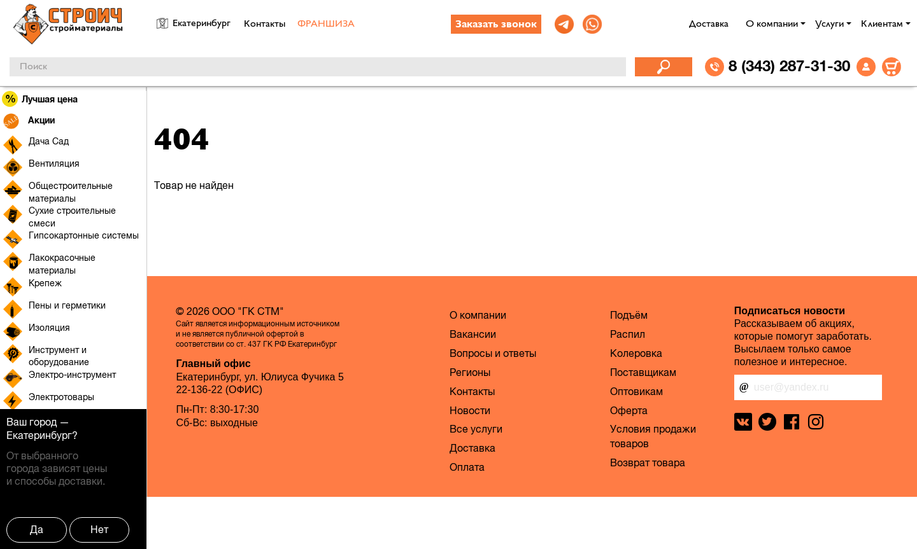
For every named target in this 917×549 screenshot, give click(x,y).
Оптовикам (636, 391)
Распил (627, 334)
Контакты (264, 24)
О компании (772, 24)
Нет (99, 529)
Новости (470, 410)
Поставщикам (643, 372)
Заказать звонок (496, 25)
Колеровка (636, 353)
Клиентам (882, 24)
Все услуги (476, 428)
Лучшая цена (40, 99)
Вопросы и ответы (493, 353)
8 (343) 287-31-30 (789, 65)
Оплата (467, 467)
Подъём (629, 315)
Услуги (829, 24)
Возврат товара (647, 462)
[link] (564, 24)
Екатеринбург (39, 435)
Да (36, 529)
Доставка (709, 24)
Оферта (629, 410)
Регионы (470, 372)
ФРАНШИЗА (326, 24)
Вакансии (473, 334)
